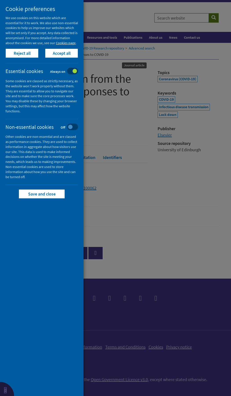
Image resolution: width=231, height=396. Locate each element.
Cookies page (66, 43)
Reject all (22, 53)
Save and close (42, 194)
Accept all (62, 53)
